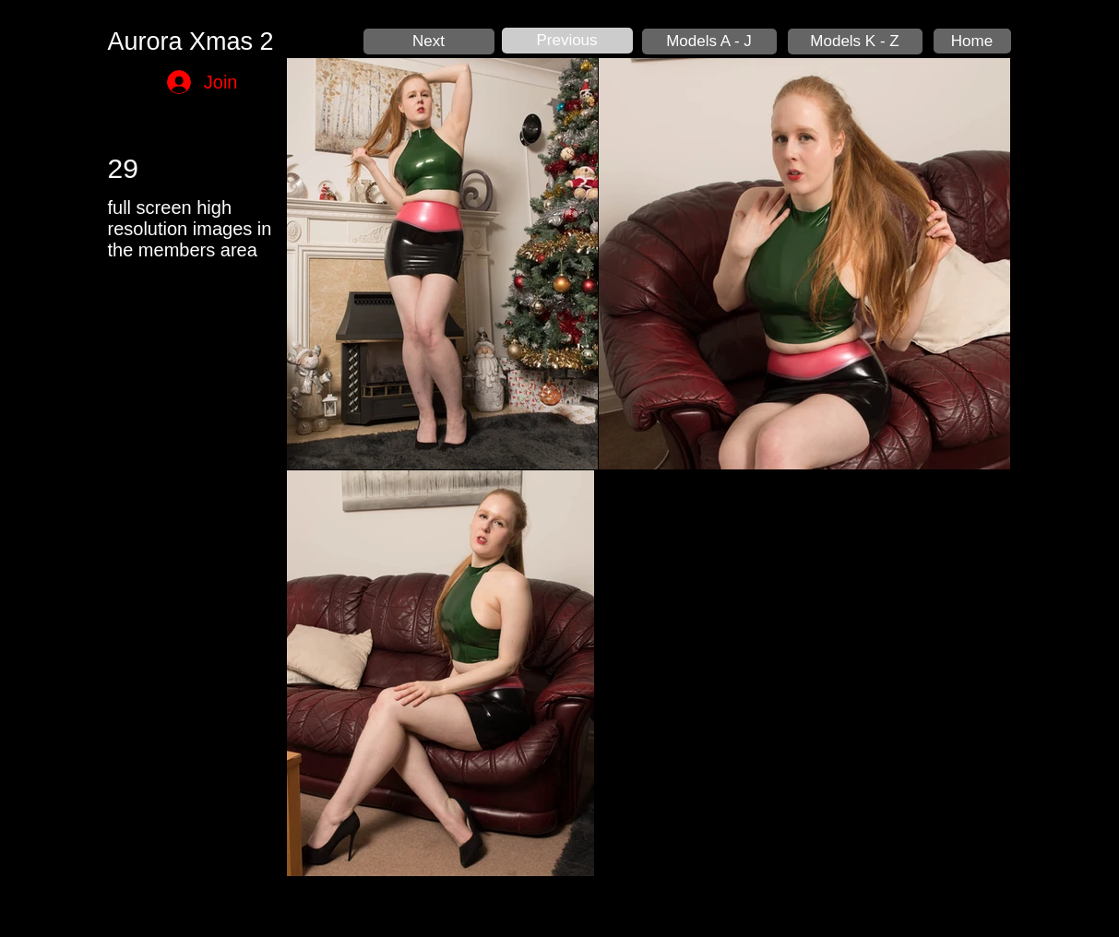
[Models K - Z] (855, 41)
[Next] (428, 41)
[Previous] (567, 40)
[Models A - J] (709, 41)
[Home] (972, 41)
